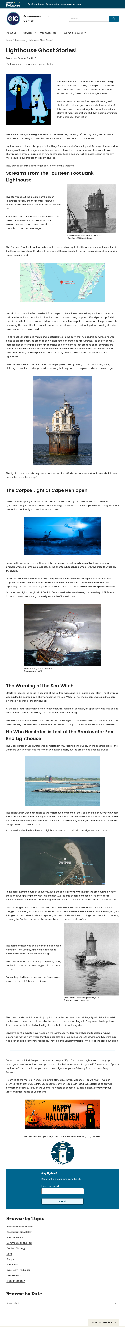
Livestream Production (19, 1269)
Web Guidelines (48, 32)
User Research (14, 1275)
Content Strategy (16, 1248)
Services (27, 32)
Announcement (15, 1237)
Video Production (16, 1280)
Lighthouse (20, 40)
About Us (11, 32)
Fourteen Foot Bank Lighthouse (27, 247)
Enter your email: (50, 1186)
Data (9, 1253)
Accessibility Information (20, 1226)
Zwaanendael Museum (93, 724)
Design (10, 1259)
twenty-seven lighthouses (33, 134)
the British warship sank (42, 578)
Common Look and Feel (19, 1242)
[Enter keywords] (89, 19)
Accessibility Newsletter (19, 1231)
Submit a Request (73, 32)
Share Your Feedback (103, 1322)
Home (9, 40)
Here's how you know (72, 4)
